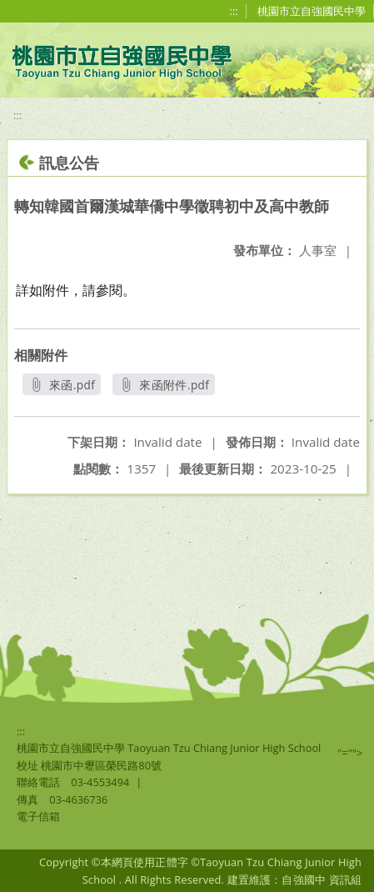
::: (234, 10)
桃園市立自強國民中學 (311, 10)
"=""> (349, 752)
